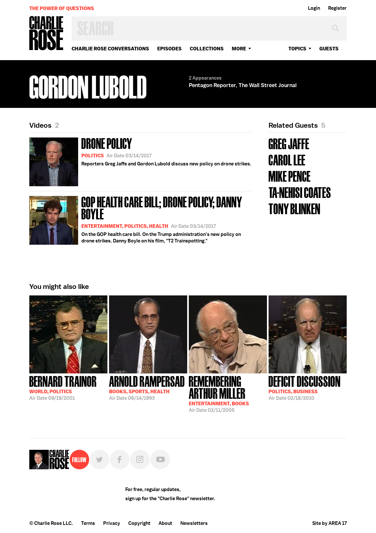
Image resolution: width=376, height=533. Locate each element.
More (239, 49)
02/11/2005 (228, 393)
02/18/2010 (305, 387)
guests (329, 49)
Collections (207, 49)
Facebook (120, 459)
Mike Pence (290, 176)
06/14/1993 (147, 387)
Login (314, 8)
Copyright (139, 523)
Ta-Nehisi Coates (300, 192)
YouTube (160, 459)
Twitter (99, 459)
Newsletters (194, 523)
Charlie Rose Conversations (110, 49)
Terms (88, 523)
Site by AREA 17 (329, 523)
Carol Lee (287, 159)
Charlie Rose (46, 33)
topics (297, 49)
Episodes (169, 49)
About (165, 523)
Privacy (111, 523)
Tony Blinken (294, 208)
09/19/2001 (63, 387)
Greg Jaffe (289, 143)
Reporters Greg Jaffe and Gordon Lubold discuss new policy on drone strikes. (140, 160)
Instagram (140, 459)
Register (337, 8)
